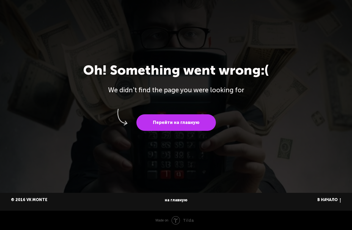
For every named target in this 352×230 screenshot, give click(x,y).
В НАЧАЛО (329, 200)
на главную (176, 200)
